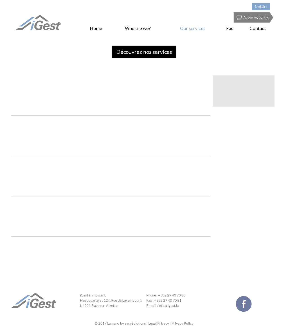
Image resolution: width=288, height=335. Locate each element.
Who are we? (138, 28)
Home (96, 28)
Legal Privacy (158, 323)
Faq (230, 28)
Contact (258, 28)
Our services (192, 28)
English (261, 6)
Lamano (113, 323)
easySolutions (135, 323)
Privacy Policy (182, 323)
